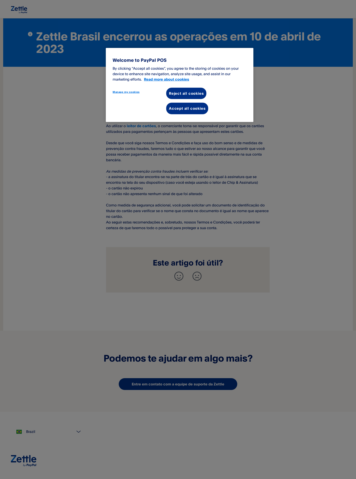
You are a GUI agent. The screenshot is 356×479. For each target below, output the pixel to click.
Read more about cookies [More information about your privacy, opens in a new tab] (166, 79)
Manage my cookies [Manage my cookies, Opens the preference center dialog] (126, 92)
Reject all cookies (186, 93)
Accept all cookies (187, 108)
